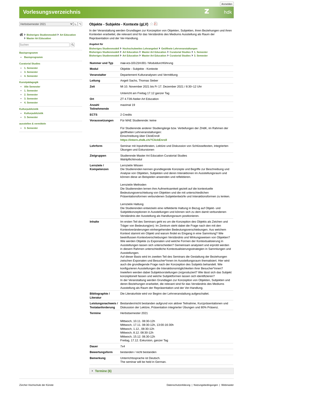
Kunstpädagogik (28, 82)
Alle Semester (32, 86)
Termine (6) (103, 371)
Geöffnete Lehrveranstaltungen (179, 48)
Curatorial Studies (29, 63)
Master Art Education (39, 38)
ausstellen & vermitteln (32, 123)
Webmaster (227, 385)
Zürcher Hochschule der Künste (36, 385)
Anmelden (226, 4)
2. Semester (31, 94)
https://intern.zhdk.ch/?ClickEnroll (143, 140)
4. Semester (31, 76)
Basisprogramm (28, 52)
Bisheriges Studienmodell (41, 34)
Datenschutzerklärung (178, 385)
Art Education (68, 34)
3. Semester (31, 72)
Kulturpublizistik (28, 109)
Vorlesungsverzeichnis (52, 12)
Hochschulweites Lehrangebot (140, 48)
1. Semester (31, 68)
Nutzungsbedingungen (206, 385)
